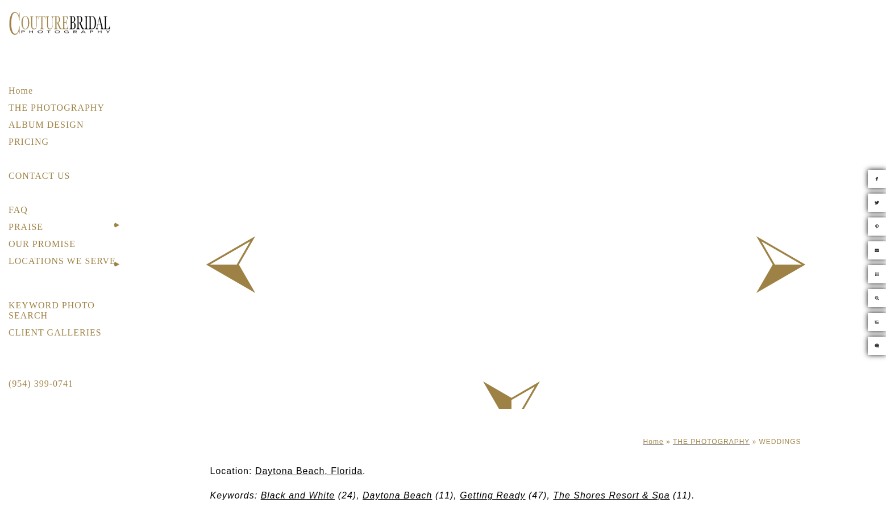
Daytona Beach (397, 495)
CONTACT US (39, 176)
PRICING (29, 141)
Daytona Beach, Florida (309, 471)
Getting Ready (492, 495)
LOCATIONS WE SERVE (62, 261)
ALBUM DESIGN (46, 124)
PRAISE (26, 227)
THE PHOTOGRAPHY (57, 107)
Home (21, 90)
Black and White (298, 495)
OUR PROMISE (42, 244)
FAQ (18, 210)
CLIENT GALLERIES (55, 332)
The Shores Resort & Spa (611, 495)
